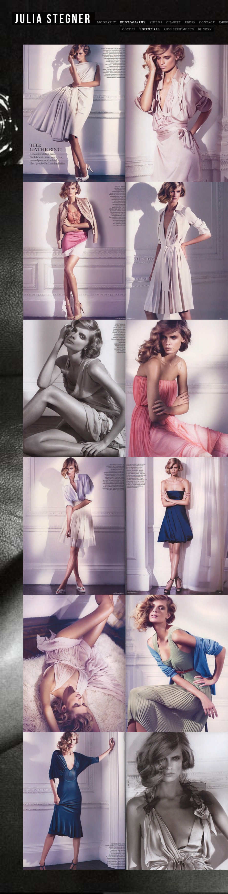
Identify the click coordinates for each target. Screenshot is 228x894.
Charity (173, 22)
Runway (205, 29)
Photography (133, 22)
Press (190, 22)
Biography (106, 22)
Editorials (149, 29)
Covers (128, 29)
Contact (207, 22)
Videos (156, 22)
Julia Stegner (53, 19)
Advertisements (179, 29)
